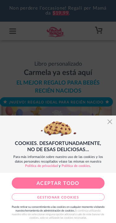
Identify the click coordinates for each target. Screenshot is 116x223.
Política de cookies (76, 166)
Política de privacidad (41, 166)
